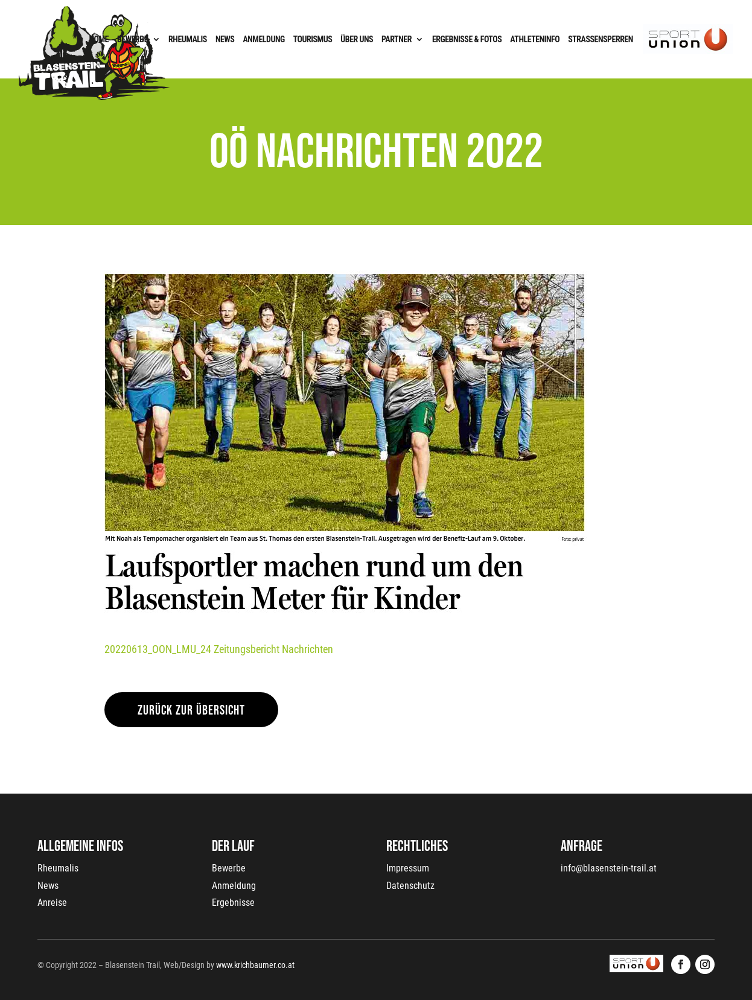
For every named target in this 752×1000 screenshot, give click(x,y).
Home (99, 39)
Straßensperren (600, 39)
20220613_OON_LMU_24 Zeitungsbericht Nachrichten (218, 649)
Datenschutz (410, 885)
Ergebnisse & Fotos (467, 39)
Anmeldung (263, 39)
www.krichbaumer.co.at (255, 965)
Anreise (52, 902)
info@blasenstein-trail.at (609, 868)
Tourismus (313, 39)
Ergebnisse (233, 902)
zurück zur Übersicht (191, 710)
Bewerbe (132, 39)
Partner (396, 39)
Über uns (356, 39)
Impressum (407, 868)
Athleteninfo (534, 39)
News (225, 39)
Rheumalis (187, 39)
